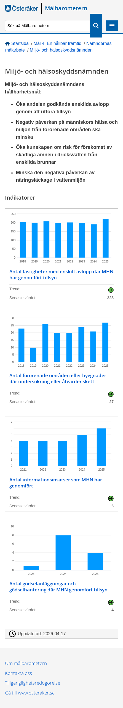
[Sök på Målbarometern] (47, 25)
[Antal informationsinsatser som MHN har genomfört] (61, 464)
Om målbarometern (26, 663)
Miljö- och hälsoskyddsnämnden (61, 50)
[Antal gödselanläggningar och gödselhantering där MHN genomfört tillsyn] (61, 568)
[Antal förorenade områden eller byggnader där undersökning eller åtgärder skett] (61, 360)
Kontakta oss (18, 673)
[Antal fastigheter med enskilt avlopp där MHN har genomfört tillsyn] (61, 256)
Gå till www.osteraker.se (30, 693)
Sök (96, 25)
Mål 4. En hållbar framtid (57, 43)
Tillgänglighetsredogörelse (32, 683)
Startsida (20, 43)
